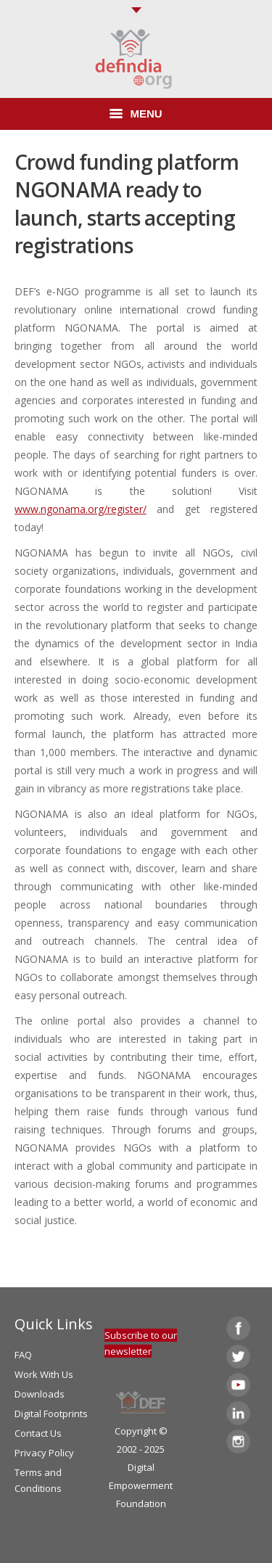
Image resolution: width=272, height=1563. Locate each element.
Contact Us (38, 1433)
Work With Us (44, 1374)
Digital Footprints (51, 1413)
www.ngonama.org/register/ (81, 509)
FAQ (23, 1354)
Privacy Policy (44, 1452)
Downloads (40, 1393)
